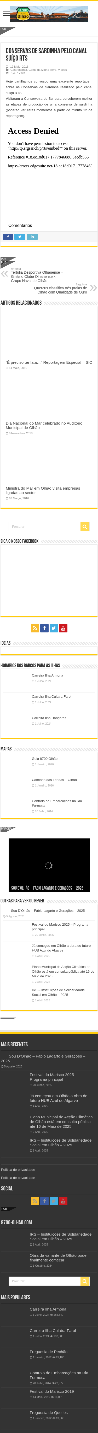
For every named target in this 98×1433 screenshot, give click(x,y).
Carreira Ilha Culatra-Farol (51, 696)
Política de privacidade (18, 1170)
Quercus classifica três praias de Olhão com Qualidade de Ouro (60, 288)
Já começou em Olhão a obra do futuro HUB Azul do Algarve (59, 1098)
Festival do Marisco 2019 (52, 1391)
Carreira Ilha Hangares (49, 718)
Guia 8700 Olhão (44, 759)
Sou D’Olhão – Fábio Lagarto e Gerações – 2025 (47, 888)
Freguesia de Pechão (49, 1351)
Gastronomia (18, 69)
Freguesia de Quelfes (49, 1412)
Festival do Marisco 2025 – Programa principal (53, 1077)
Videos (62, 69)
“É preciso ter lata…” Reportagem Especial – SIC (49, 362)
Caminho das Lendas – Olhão (54, 780)
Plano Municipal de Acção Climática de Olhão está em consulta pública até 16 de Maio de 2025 (63, 971)
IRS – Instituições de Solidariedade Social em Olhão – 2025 (61, 1142)
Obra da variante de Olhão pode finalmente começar (58, 1257)
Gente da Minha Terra (42, 69)
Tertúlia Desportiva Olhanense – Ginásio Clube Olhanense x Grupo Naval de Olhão (38, 275)
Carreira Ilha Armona (47, 675)
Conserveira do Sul (38, 99)
